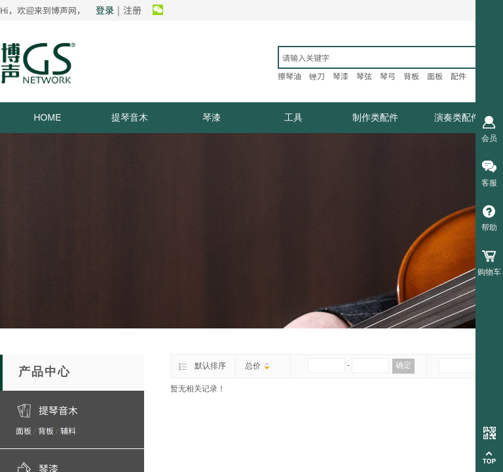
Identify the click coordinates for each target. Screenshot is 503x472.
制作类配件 (375, 117)
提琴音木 (129, 117)
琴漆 (211, 117)
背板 (46, 430)
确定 (403, 365)
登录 (105, 9)
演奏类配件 (457, 117)
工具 (293, 117)
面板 (23, 430)
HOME (48, 117)
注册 (132, 9)
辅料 (68, 430)
